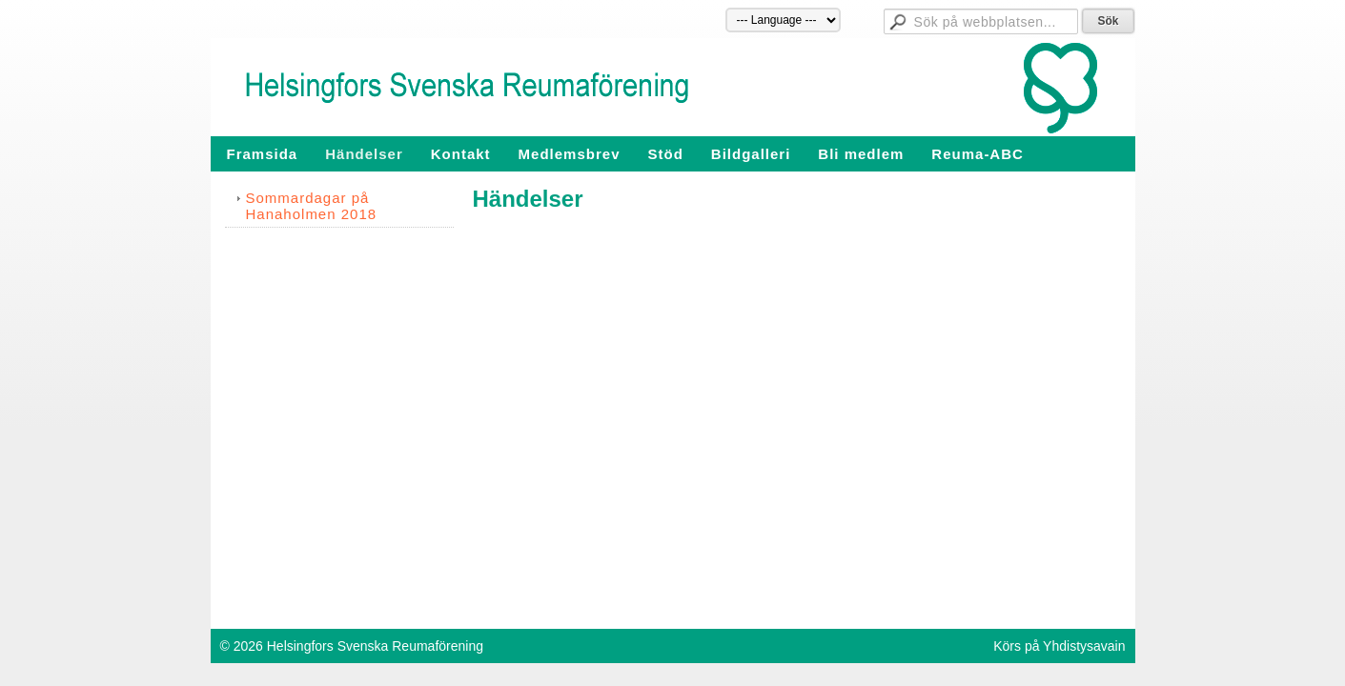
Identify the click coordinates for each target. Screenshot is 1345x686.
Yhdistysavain (1084, 646)
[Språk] (783, 20)
